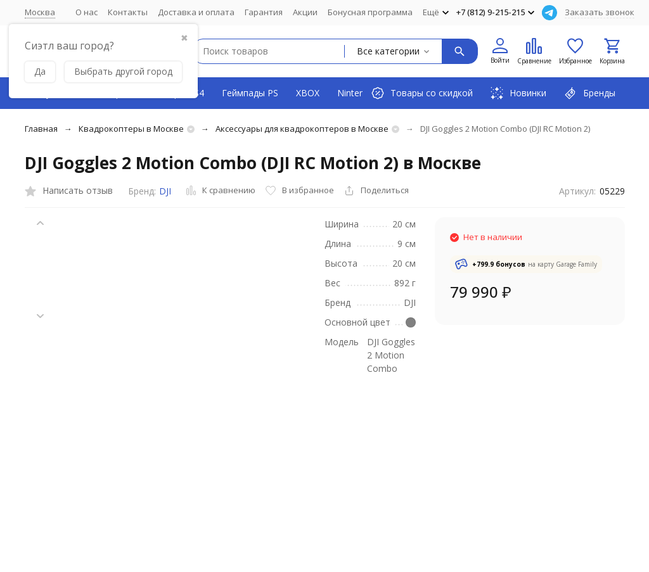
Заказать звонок (599, 12)
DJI (165, 191)
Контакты (128, 12)
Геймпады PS (250, 93)
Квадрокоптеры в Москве (131, 128)
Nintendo (356, 93)
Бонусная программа (370, 12)
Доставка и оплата (196, 12)
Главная (41, 128)
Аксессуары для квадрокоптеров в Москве (302, 128)
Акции (305, 12)
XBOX (307, 93)
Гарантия (264, 12)
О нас (86, 12)
